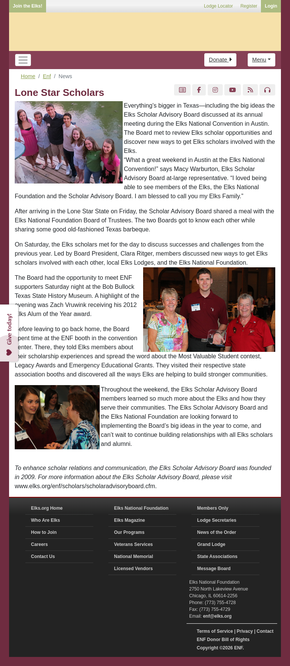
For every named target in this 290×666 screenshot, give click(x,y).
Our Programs (129, 532)
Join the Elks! (27, 6)
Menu (259, 59)
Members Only (212, 508)
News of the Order (216, 532)
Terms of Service (215, 631)
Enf (47, 76)
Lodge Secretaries (216, 520)
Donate (220, 59)
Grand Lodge (211, 544)
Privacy (245, 631)
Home (28, 76)
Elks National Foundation (141, 508)
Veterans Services (133, 544)
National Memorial (133, 556)
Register (249, 6)
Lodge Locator (218, 6)
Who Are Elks (45, 520)
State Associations (217, 556)
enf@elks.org (217, 616)
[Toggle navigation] (23, 60)
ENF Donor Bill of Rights (223, 639)
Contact (265, 631)
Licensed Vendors (133, 568)
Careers (39, 544)
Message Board (214, 568)
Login (271, 6)
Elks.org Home (47, 508)
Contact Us (43, 556)
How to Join (44, 532)
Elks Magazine (129, 520)
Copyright (207, 648)
